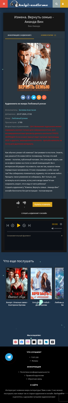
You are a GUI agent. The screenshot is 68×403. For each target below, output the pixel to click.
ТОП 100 (34, 357)
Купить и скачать (42, 204)
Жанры (35, 360)
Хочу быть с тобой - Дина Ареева (41, 303)
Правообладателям (35, 375)
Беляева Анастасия (27, 110)
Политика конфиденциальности (35, 372)
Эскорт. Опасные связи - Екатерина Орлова (17, 303)
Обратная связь (35, 379)
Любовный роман (37, 103)
